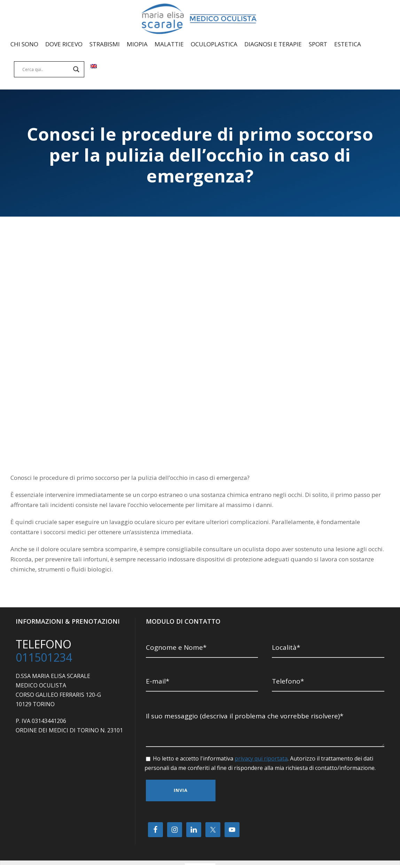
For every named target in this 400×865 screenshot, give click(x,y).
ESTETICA (347, 44)
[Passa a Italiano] (192, 846)
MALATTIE (169, 44)
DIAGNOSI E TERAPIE (273, 44)
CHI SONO (24, 44)
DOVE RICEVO (64, 44)
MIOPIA (137, 44)
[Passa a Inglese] (94, 72)
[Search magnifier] (76, 69)
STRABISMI (104, 44)
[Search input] (46, 69)
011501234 (44, 636)
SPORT (318, 44)
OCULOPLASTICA (214, 44)
